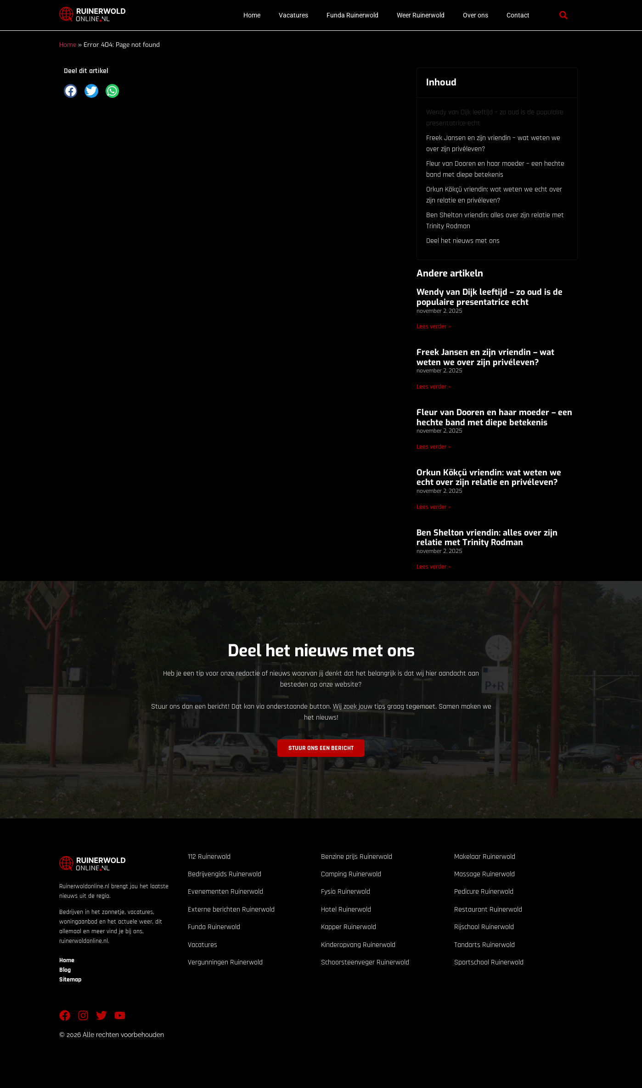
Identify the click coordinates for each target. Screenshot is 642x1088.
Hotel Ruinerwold (346, 909)
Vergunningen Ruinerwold (225, 962)
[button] (563, 15)
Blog (65, 970)
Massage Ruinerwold (484, 874)
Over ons (475, 15)
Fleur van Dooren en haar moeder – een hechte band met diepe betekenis (495, 169)
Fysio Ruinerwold (345, 891)
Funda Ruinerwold (352, 15)
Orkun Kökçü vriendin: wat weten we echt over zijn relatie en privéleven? (494, 195)
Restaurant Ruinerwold (488, 909)
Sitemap (70, 979)
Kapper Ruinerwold (348, 927)
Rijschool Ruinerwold (484, 927)
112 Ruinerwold (209, 857)
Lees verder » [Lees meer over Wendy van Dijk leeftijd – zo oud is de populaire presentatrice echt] (434, 326)
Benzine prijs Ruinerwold (356, 857)
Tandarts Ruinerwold (484, 945)
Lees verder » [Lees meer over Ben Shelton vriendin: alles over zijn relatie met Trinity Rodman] (434, 567)
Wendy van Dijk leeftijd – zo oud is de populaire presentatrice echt (494, 117)
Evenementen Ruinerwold (225, 891)
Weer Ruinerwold (421, 15)
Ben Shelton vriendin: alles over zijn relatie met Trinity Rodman (495, 220)
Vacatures (293, 15)
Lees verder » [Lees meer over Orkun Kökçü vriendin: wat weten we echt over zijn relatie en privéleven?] (434, 507)
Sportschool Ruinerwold (489, 962)
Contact (518, 15)
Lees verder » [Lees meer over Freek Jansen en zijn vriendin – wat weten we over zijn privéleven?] (434, 387)
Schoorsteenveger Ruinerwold (365, 962)
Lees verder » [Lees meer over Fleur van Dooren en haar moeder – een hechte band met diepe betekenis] (434, 447)
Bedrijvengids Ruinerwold (224, 874)
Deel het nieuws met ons (463, 241)
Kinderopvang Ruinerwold (358, 945)
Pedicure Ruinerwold (483, 891)
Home (251, 15)
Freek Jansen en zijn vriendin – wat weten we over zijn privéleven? (493, 143)
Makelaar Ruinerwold (484, 857)
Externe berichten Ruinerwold (231, 909)
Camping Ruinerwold (351, 874)
